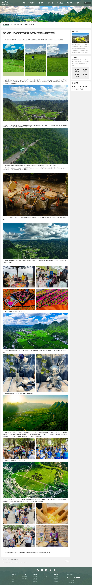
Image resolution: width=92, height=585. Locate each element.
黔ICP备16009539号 (70, 582)
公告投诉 (56, 576)
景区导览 (13, 579)
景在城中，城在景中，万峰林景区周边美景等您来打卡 (16, 562)
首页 (24, 3)
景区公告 (45, 576)
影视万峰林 (24, 578)
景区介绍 (13, 576)
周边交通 (35, 579)
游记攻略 (35, 576)
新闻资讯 (45, 578)
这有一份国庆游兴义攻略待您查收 (12, 559)
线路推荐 (35, 581)
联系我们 (56, 578)
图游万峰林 (24, 576)
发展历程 (56, 579)
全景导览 (13, 581)
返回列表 (67, 561)
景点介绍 (13, 578)
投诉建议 (56, 581)
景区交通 (35, 578)
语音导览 (24, 579)
